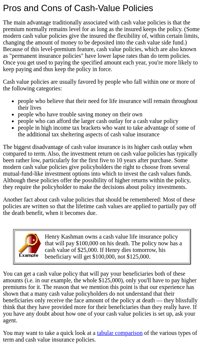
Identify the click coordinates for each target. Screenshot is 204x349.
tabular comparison (119, 333)
